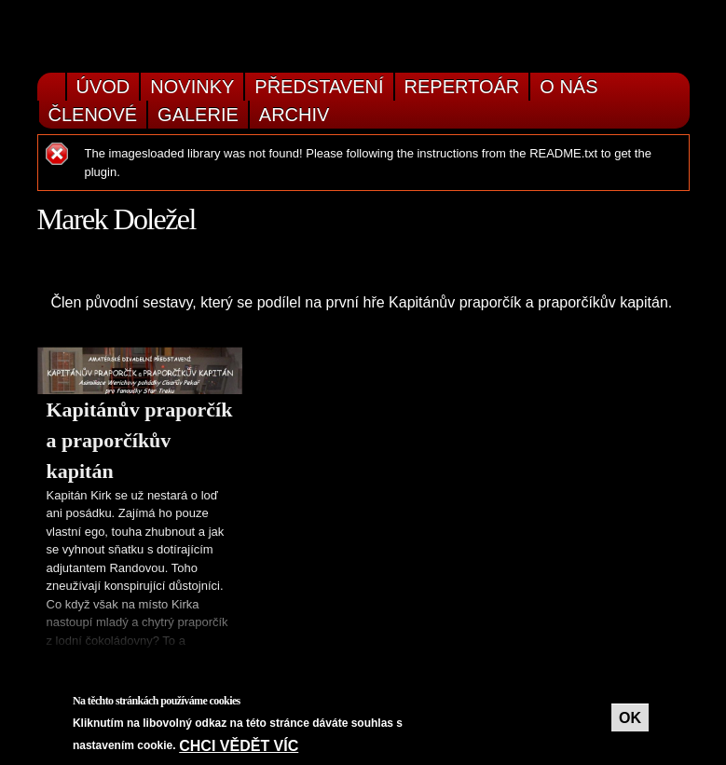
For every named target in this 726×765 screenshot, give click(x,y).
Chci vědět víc (238, 746)
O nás (568, 86)
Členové (93, 114)
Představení (318, 86)
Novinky (192, 86)
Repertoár (462, 86)
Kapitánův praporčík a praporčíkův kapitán (140, 440)
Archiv (294, 114)
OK (630, 718)
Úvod (103, 86)
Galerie (198, 114)
